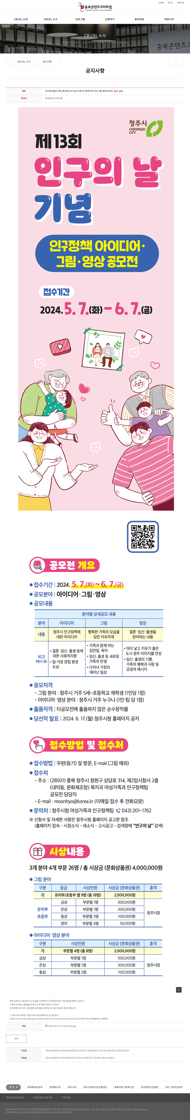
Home (6, 59)
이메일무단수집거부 (43, 1097)
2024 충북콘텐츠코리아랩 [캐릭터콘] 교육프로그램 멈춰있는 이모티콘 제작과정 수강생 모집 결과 (87, 1051)
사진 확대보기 (179, 990)
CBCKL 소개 (21, 19)
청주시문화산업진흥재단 (95, 1087)
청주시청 (72, 1087)
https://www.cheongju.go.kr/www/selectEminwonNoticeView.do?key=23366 (47, 1019)
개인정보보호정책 (15, 1097)
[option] (35, 1087)
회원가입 (180, 3)
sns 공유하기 (172, 61)
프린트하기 (179, 61)
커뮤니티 (169, 19)
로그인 (170, 3)
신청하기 (109, 19)
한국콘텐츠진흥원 (149, 1087)
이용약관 (66, 1097)
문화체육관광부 (34, 1087)
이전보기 (9, 1087)
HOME (161, 3)
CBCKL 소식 (50, 19)
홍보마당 (139, 19)
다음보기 (13, 1087)
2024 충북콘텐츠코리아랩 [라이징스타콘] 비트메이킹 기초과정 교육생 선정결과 (80, 1058)
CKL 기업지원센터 (174, 1087)
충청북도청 (55, 1087)
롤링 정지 (16, 1087)
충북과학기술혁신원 (124, 1087)
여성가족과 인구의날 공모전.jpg (60, 1026)
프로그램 (80, 19)
